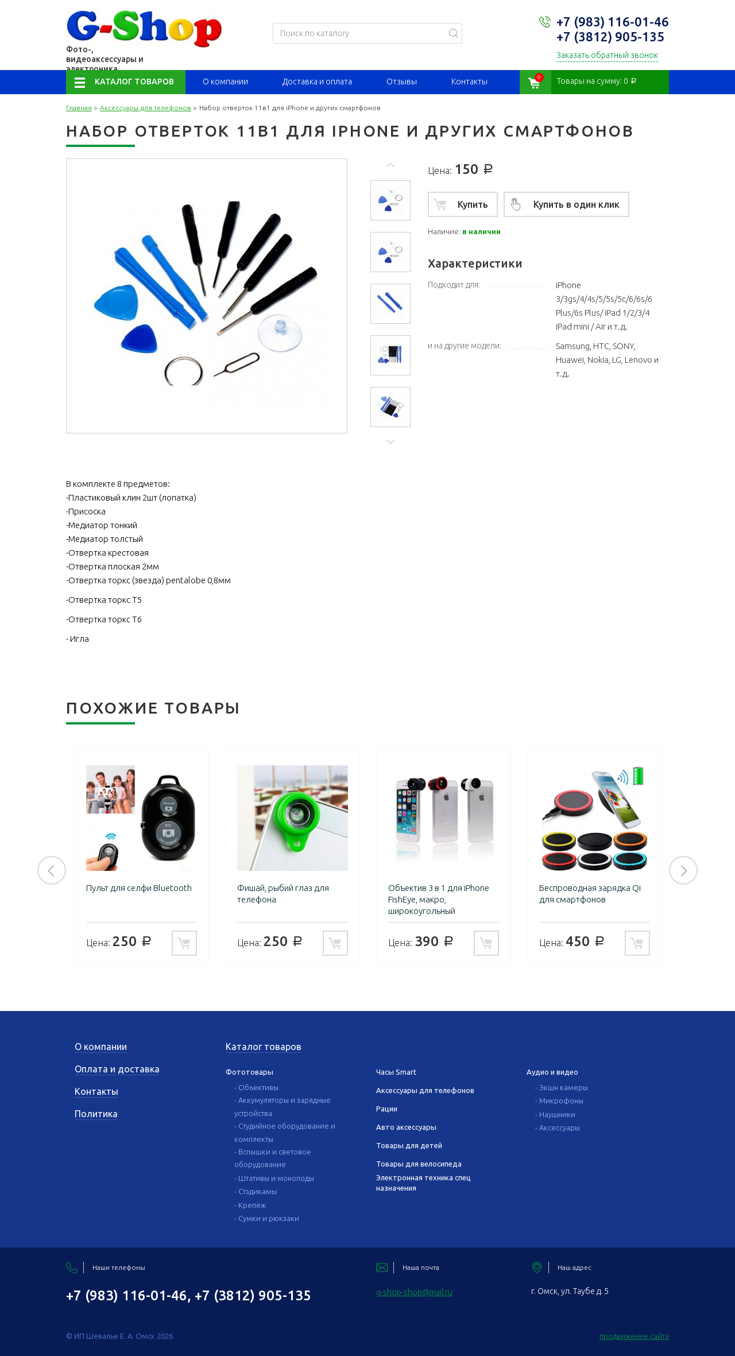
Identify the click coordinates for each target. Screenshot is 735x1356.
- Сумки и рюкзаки (266, 1218)
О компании (225, 81)
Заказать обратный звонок (607, 55)
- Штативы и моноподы (274, 1178)
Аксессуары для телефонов (145, 107)
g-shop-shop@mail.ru (414, 1292)
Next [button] (390, 441)
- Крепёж (250, 1205)
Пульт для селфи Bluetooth (139, 888)
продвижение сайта (634, 1336)
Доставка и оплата (317, 81)
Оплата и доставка (117, 1069)
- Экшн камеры (561, 1087)
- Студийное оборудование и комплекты (284, 1132)
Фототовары (249, 1072)
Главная (79, 107)
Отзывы (401, 81)
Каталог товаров (134, 81)
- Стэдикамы (255, 1191)
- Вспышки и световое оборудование (272, 1158)
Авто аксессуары (406, 1127)
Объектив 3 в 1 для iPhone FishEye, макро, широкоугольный (438, 899)
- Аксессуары (557, 1127)
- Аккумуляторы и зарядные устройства (282, 1106)
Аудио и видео (552, 1072)
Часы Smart (396, 1072)
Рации (386, 1109)
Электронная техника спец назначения (423, 1182)
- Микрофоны (559, 1101)
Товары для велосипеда (419, 1164)
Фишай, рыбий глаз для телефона (283, 893)
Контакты (469, 81)
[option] (390, 200)
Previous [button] (390, 166)
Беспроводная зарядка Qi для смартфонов (590, 893)
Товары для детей (409, 1145)
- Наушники (555, 1114)
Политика (96, 1114)
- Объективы (256, 1087)
